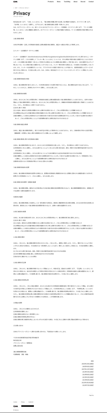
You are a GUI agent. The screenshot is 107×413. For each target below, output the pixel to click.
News (59, 1)
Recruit (83, 1)
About (75, 1)
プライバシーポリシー (23, 8)
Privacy (22, 402)
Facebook (31, 402)
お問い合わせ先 (18, 346)
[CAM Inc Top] (15, 1)
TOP (15, 8)
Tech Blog (67, 1)
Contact (91, 1)
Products (51, 1)
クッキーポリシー (18, 73)
